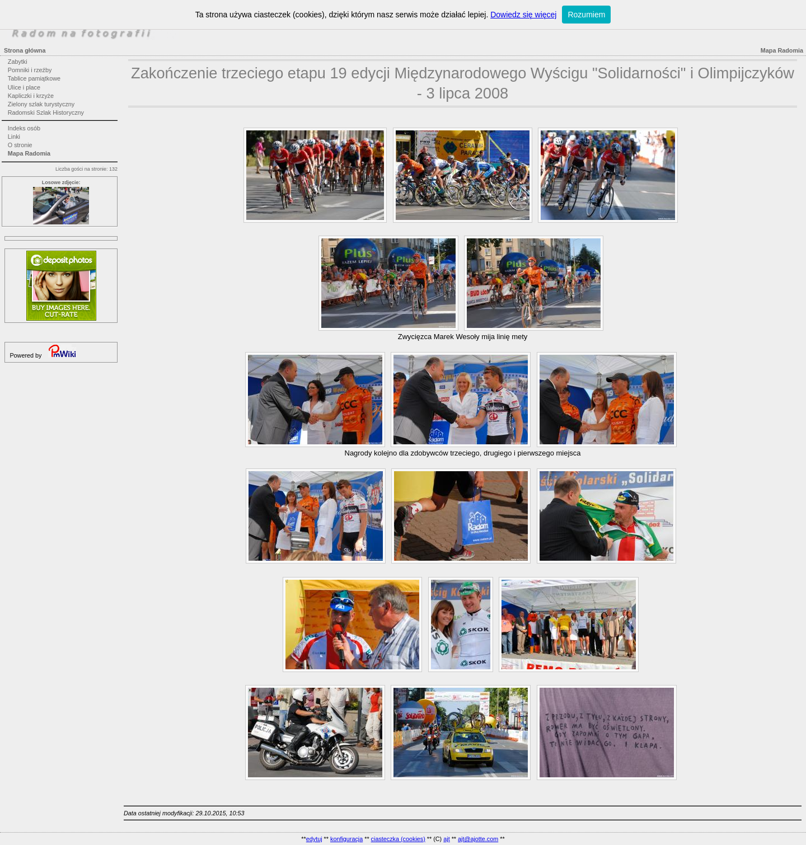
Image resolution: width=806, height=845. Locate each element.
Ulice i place (24, 87)
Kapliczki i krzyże (31, 95)
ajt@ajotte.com (478, 838)
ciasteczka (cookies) (398, 838)
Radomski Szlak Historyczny (46, 112)
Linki (14, 136)
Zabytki (17, 61)
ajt (446, 838)
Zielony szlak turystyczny (41, 104)
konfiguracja (346, 838)
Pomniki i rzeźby (30, 70)
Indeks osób (24, 128)
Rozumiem (586, 14)
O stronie (20, 145)
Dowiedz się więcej (523, 14)
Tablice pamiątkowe (34, 78)
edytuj (314, 838)
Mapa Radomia (29, 153)
